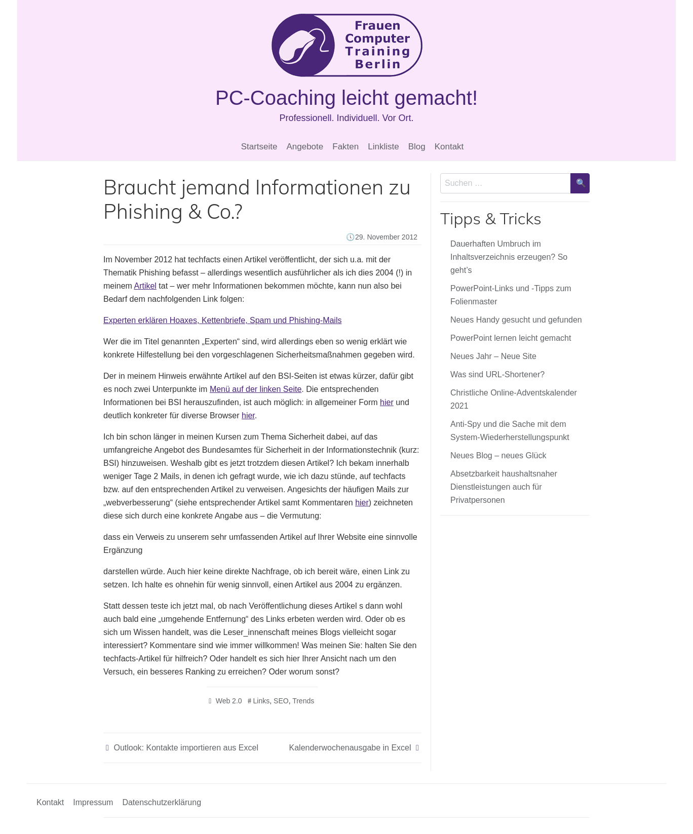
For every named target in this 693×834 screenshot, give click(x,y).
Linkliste (383, 146)
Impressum (93, 802)
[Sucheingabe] (505, 183)
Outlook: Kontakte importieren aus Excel (185, 747)
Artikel (145, 286)
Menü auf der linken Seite (255, 389)
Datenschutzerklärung (161, 802)
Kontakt (449, 146)
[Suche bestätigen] (580, 183)
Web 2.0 (229, 701)
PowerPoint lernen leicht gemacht (510, 338)
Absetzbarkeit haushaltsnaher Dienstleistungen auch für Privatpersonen (503, 486)
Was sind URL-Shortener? (497, 374)
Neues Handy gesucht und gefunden (516, 319)
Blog (417, 146)
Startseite (259, 146)
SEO (281, 701)
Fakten (345, 146)
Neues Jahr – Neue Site (493, 356)
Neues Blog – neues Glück (498, 455)
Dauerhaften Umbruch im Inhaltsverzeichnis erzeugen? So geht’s (508, 257)
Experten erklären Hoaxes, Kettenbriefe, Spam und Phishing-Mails (222, 320)
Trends (303, 701)
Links (261, 701)
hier (387, 402)
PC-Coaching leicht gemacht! (346, 98)
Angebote (304, 146)
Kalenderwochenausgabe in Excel (350, 747)
